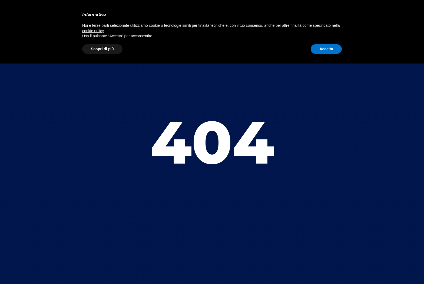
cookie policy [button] (93, 31)
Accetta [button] (326, 49)
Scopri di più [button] (102, 49)
